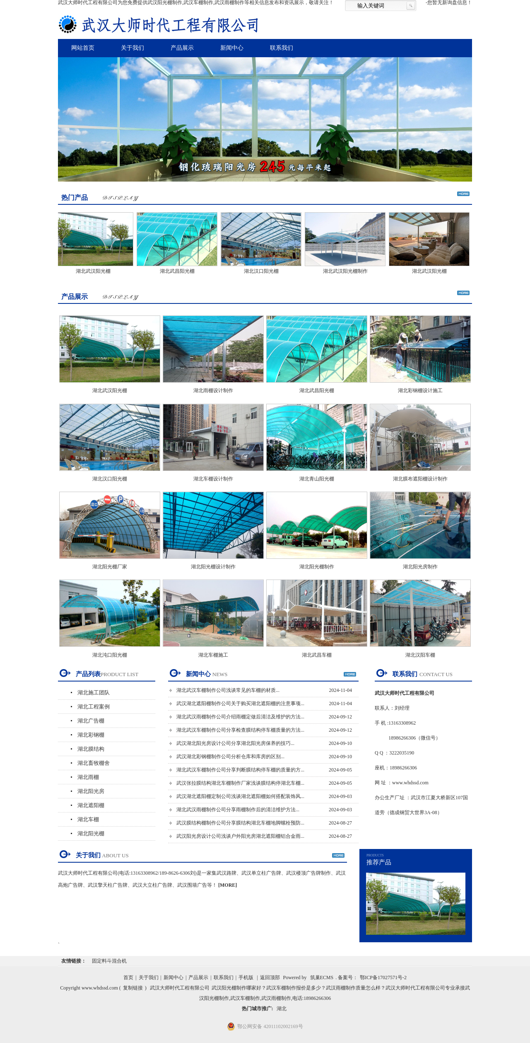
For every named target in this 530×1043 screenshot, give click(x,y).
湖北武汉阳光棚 (95, 271)
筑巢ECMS (322, 977)
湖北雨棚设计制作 (213, 390)
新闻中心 (231, 48)
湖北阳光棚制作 (316, 567)
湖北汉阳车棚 (420, 655)
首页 (128, 977)
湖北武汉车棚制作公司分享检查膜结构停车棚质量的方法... (240, 730)
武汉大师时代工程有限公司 (180, 988)
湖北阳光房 (90, 791)
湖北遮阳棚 (90, 805)
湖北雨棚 (88, 777)
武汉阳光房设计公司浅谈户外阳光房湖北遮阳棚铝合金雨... (240, 836)
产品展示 (182, 48)
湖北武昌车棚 (317, 655)
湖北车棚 (88, 819)
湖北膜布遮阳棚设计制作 (420, 479)
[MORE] (227, 885)
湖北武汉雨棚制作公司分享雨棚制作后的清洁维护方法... (237, 810)
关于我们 (132, 48)
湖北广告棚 (90, 721)
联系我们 (281, 48)
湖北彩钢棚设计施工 (420, 390)
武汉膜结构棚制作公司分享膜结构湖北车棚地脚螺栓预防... (240, 823)
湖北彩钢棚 (90, 735)
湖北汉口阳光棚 (263, 271)
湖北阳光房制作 (420, 567)
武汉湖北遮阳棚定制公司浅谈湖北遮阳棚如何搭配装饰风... (240, 796)
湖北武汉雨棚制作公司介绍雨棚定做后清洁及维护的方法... (240, 717)
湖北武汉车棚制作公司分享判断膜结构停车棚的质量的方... (240, 770)
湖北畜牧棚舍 (93, 763)
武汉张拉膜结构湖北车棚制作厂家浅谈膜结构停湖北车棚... (240, 783)
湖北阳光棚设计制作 (213, 567)
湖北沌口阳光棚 (109, 655)
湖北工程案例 (93, 706)
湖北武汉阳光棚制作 (347, 271)
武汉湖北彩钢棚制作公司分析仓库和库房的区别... (230, 756)
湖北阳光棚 (90, 833)
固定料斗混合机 (109, 961)
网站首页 (82, 48)
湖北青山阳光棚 (316, 479)
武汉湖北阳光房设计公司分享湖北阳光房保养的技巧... (235, 743)
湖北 (282, 1008)
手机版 (245, 977)
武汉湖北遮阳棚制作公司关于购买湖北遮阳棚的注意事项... (240, 703)
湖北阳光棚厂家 (109, 567)
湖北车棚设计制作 (213, 479)
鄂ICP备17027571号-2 (383, 977)
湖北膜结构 (90, 749)
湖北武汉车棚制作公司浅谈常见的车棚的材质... (227, 690)
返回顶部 (270, 977)
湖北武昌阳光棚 (179, 271)
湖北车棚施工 (213, 655)
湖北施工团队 (93, 692)
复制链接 (133, 988)
